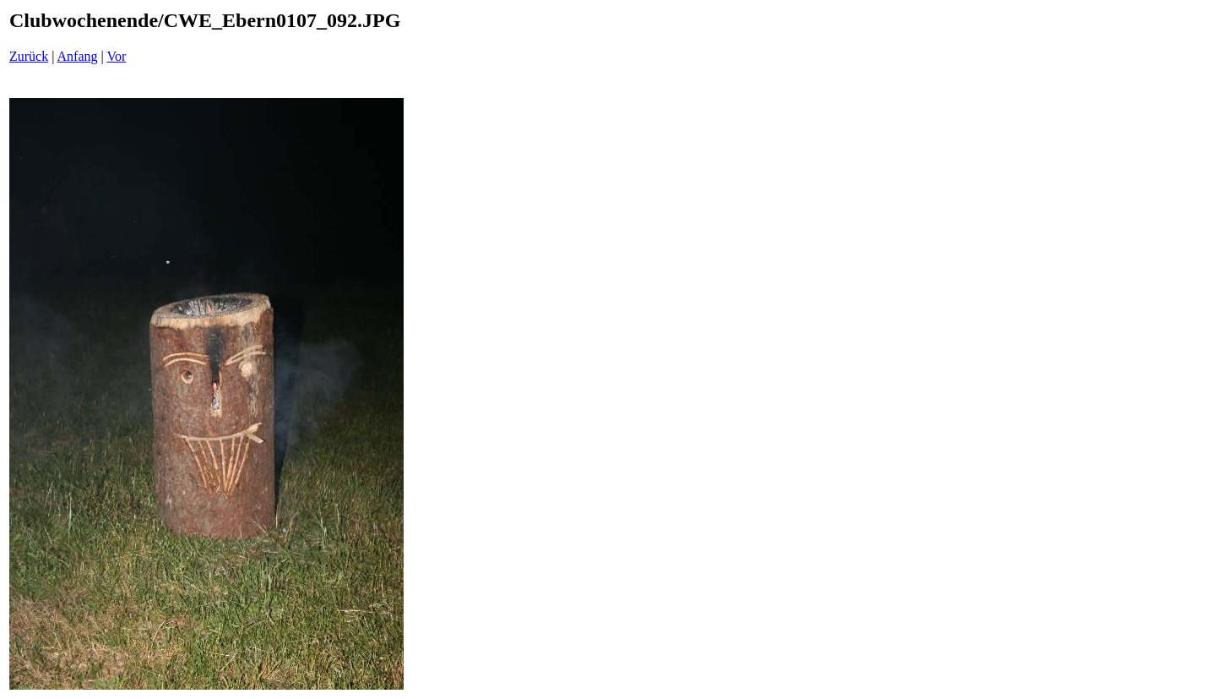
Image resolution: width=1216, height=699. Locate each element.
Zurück (28, 56)
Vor (116, 56)
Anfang (77, 56)
